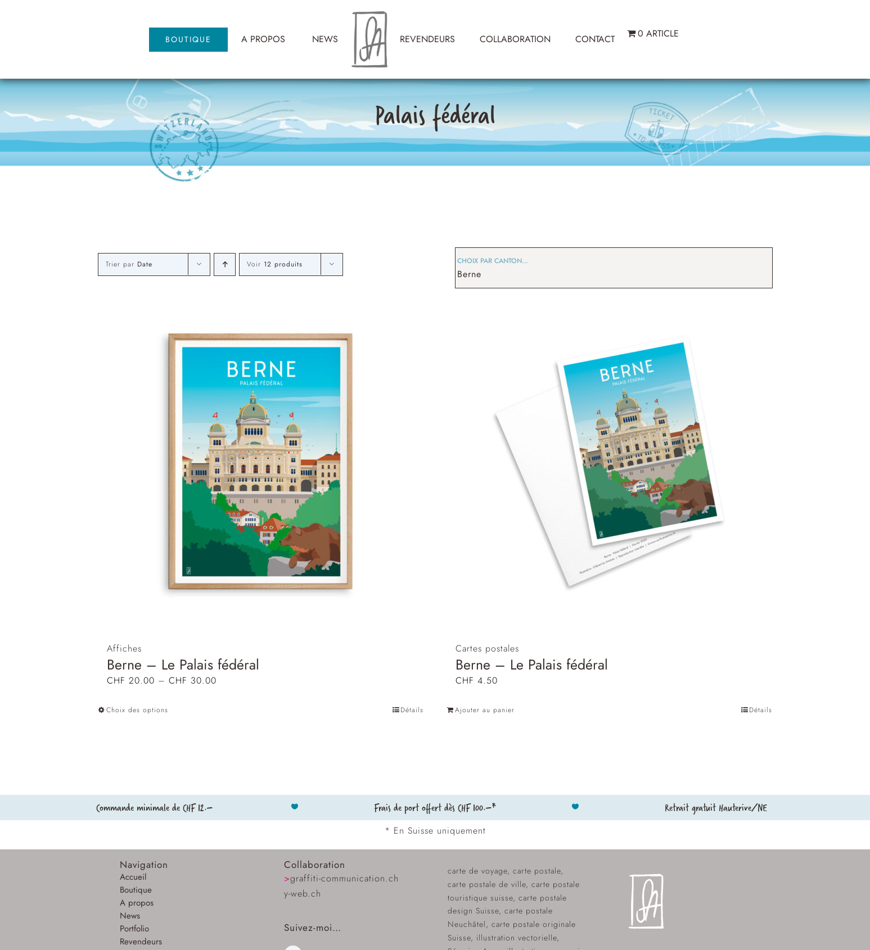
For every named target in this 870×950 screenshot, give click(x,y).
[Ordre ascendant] (225, 264)
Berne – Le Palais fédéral (183, 664)
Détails (411, 710)
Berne (469, 274)
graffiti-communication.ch (341, 878)
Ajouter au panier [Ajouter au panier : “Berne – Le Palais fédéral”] (485, 710)
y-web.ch (302, 893)
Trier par (129, 264)
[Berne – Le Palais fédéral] (260, 460)
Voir (275, 264)
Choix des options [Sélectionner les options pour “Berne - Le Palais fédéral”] (137, 710)
